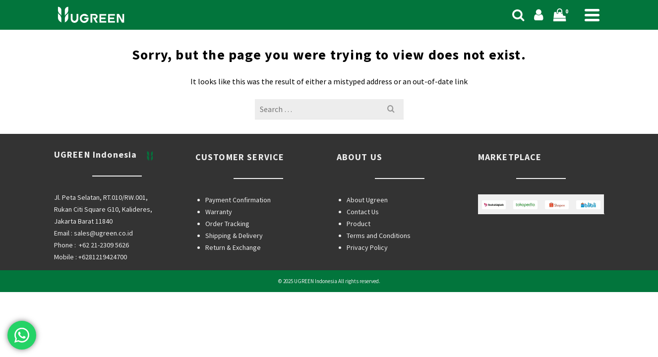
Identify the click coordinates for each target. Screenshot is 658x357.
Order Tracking (227, 263)
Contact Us (363, 251)
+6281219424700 (102, 296)
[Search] (498, 20)
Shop (287, 19)
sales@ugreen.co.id (103, 272)
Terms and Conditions (379, 275)
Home (251, 19)
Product (358, 263)
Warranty (218, 251)
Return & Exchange (233, 287)
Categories (338, 19)
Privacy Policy (367, 287)
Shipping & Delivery (234, 275)
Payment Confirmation (238, 239)
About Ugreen (367, 239)
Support (397, 19)
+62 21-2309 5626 (104, 284)
